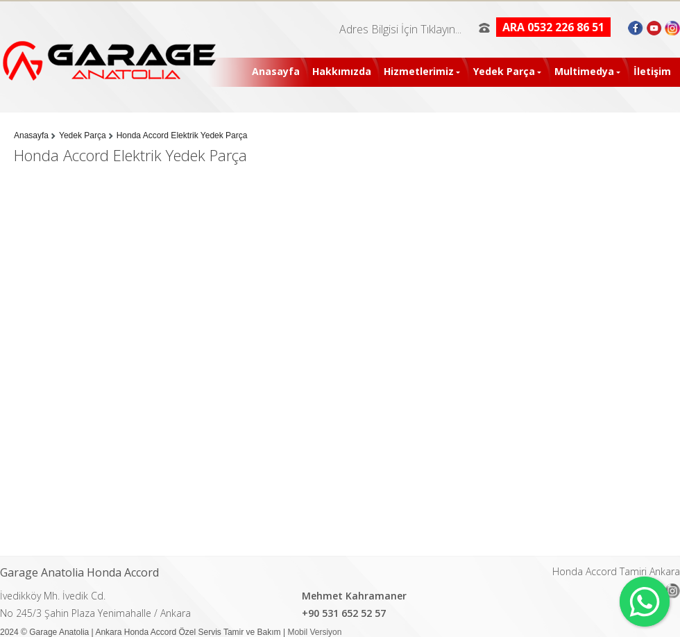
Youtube (654, 27)
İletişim (652, 71)
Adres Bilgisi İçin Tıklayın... (400, 29)
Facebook (636, 27)
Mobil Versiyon (314, 632)
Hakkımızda (341, 71)
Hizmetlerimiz (419, 71)
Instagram (671, 27)
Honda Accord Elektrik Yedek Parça (182, 135)
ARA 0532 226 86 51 (553, 27)
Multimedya (584, 71)
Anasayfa (276, 71)
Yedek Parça (504, 71)
